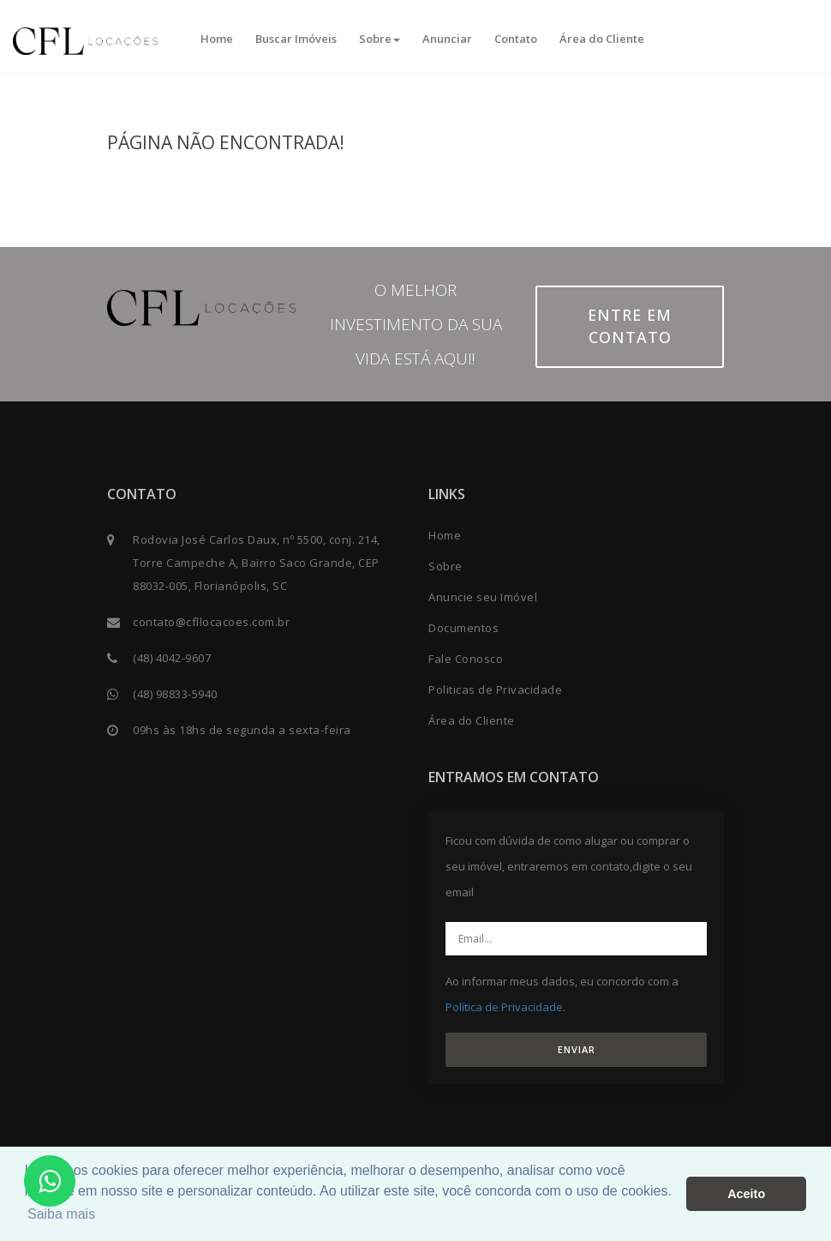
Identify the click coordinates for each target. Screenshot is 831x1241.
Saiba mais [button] (61, 1214)
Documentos (463, 628)
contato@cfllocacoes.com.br (211, 622)
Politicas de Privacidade (495, 689)
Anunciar (447, 38)
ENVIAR (576, 1049)
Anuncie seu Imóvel (482, 597)
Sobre (379, 38)
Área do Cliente (601, 38)
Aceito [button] (746, 1194)
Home (216, 38)
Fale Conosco (465, 658)
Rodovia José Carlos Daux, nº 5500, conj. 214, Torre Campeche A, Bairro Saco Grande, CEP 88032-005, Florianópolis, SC (256, 562)
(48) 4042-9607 (172, 658)
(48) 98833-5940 (175, 694)
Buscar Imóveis (296, 38)
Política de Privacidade (504, 1007)
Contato (515, 38)
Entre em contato (630, 325)
